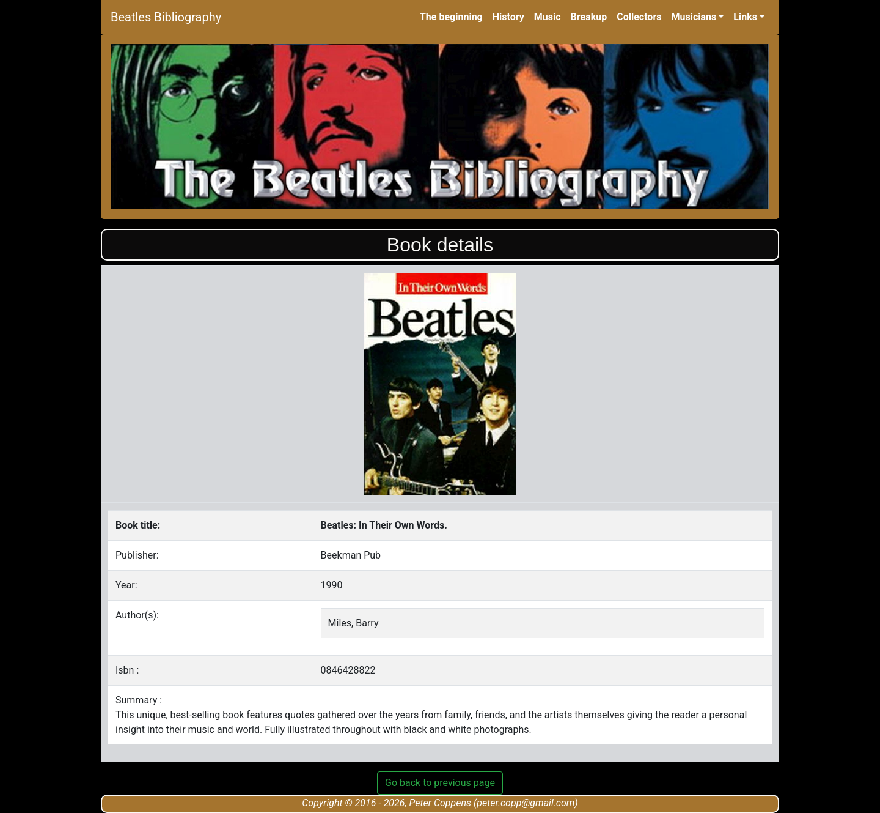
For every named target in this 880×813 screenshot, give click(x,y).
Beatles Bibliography (166, 17)
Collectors (639, 17)
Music (547, 17)
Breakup (589, 17)
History (508, 17)
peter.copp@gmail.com (525, 803)
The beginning (451, 17)
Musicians (693, 17)
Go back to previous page (440, 783)
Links (745, 17)
